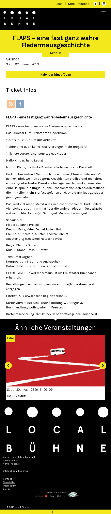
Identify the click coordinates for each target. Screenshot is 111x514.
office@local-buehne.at (16, 471)
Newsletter (9, 482)
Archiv (55, 53)
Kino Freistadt (79, 4)
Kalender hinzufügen (55, 74)
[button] (6, 364)
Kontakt (7, 478)
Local (59, 4)
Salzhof (12, 59)
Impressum (9, 485)
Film (10, 338)
